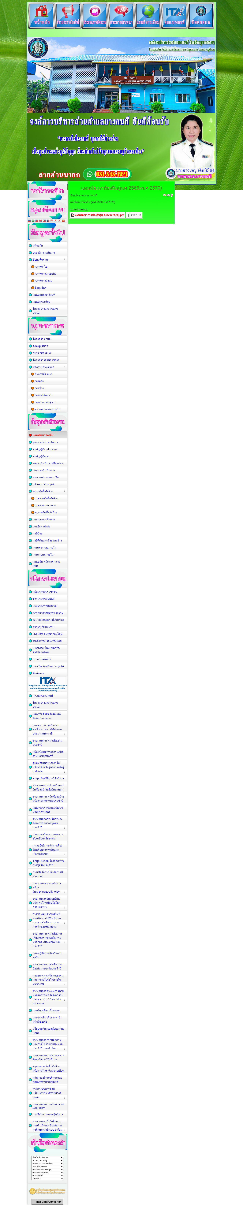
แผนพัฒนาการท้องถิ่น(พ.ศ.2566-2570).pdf (99, 215)
